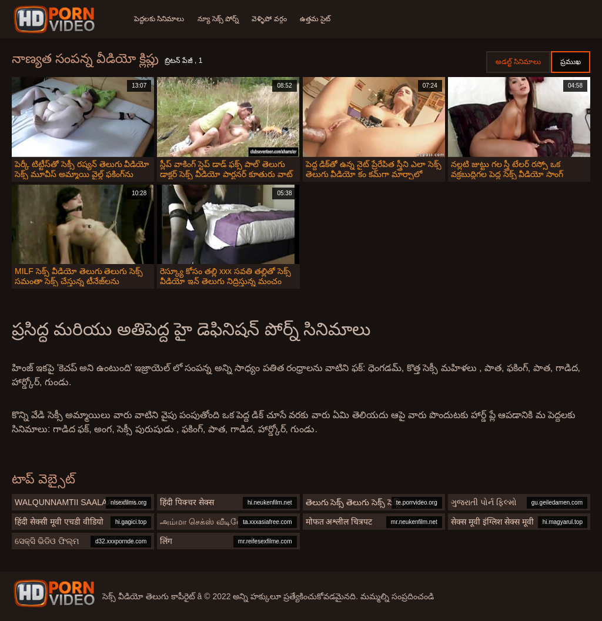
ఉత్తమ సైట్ (318, 19)
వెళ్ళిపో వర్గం (271, 19)
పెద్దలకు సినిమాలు (159, 19)
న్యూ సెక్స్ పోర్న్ (219, 19)
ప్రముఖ (570, 62)
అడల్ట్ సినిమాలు (518, 62)
